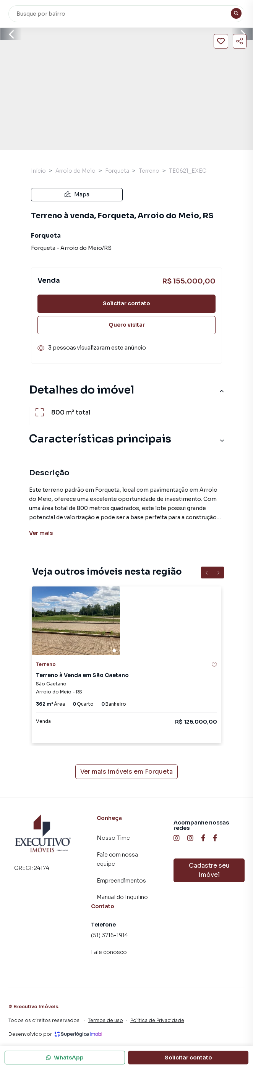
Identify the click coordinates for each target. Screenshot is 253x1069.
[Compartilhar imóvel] (240, 41)
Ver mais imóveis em (126, 771)
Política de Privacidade (157, 1020)
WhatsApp (65, 1057)
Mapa (77, 194)
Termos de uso (105, 1020)
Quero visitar (127, 324)
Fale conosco (109, 952)
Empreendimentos (121, 880)
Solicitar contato (126, 303)
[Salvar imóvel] (221, 41)
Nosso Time (113, 837)
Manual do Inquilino (122, 897)
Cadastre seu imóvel (209, 870)
